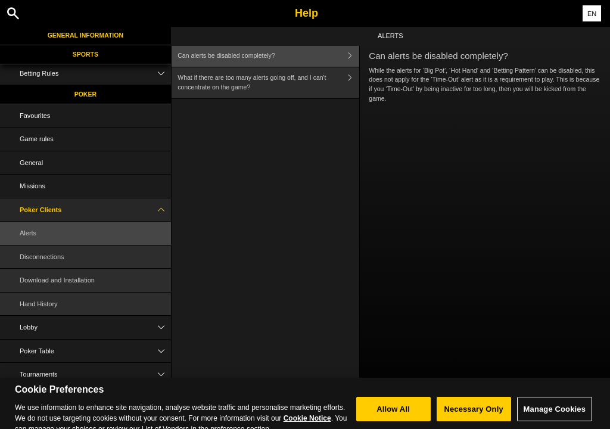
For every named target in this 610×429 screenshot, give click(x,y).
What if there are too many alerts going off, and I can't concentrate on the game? (268, 83)
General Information (85, 35)
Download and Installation (57, 280)
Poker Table (95, 351)
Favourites (35, 115)
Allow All (393, 413)
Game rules (37, 138)
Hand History (39, 303)
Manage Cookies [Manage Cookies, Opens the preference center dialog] (555, 413)
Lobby (95, 327)
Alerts (28, 233)
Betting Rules (95, 73)
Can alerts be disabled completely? (268, 56)
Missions (32, 185)
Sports (85, 54)
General (31, 162)
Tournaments (95, 374)
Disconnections (42, 256)
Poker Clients (95, 210)
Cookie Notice (307, 423)
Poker (85, 94)
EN (591, 13)
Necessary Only (473, 413)
